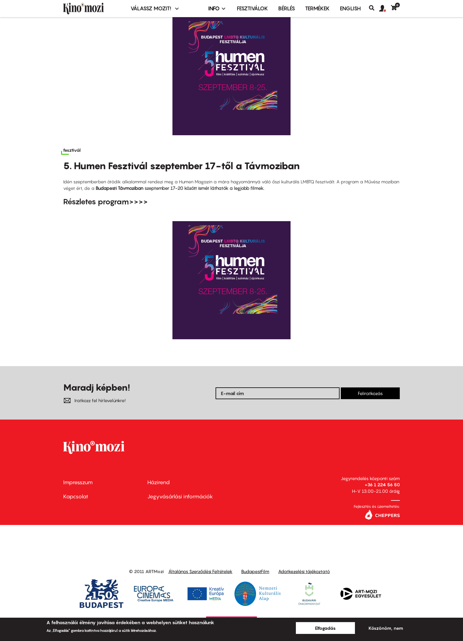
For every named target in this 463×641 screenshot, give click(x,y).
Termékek (317, 8)
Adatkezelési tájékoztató (304, 571)
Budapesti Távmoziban (119, 188)
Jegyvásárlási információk (180, 496)
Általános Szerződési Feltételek (200, 571)
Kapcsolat (75, 496)
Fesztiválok (252, 8)
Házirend (158, 482)
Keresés (374, 8)
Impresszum (78, 482)
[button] (385, 8)
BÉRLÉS (286, 8)
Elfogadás (325, 628)
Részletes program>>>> (105, 201)
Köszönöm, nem (386, 628)
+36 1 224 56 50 (382, 484)
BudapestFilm (255, 571)
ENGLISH (350, 8)
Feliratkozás (370, 393)
